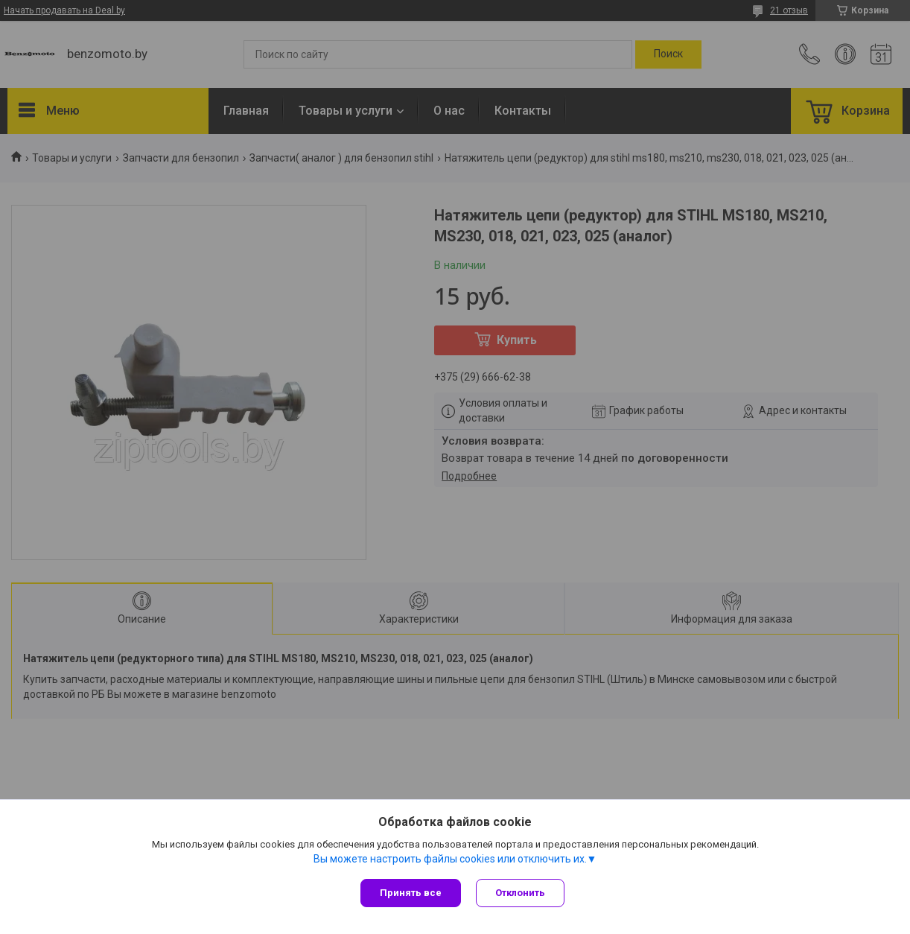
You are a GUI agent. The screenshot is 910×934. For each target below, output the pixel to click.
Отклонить (520, 892)
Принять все (411, 892)
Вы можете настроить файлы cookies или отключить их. (450, 859)
